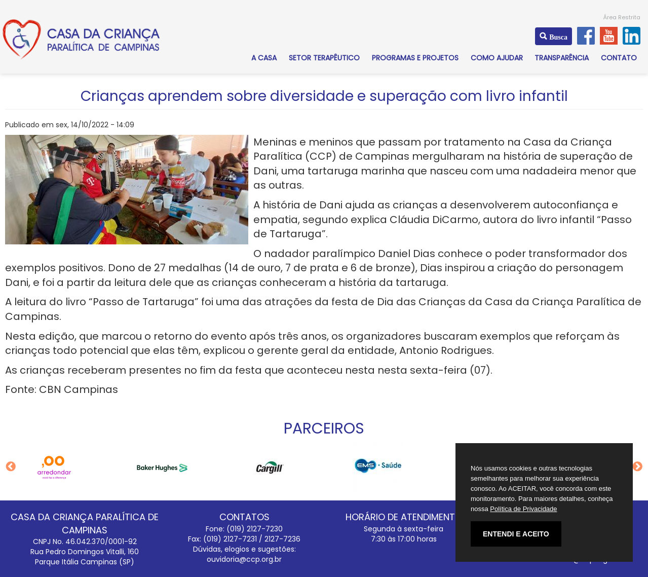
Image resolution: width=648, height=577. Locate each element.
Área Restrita (621, 17)
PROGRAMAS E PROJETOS (415, 58)
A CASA (264, 58)
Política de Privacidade (523, 509)
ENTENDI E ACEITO (516, 534)
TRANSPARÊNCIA (562, 58)
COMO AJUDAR (497, 58)
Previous (10, 467)
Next (637, 467)
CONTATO (619, 58)
